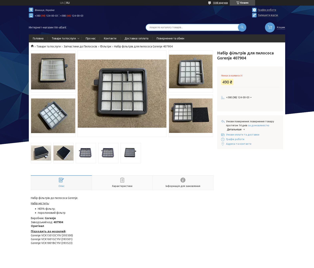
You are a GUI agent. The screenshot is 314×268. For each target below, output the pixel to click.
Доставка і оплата (136, 38)
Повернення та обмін (170, 38)
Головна (38, 38)
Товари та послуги (64, 38)
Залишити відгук (268, 15)
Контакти (110, 38)
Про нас (91, 38)
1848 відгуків (220, 2)
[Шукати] (242, 27)
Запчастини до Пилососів (80, 46)
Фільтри (105, 46)
